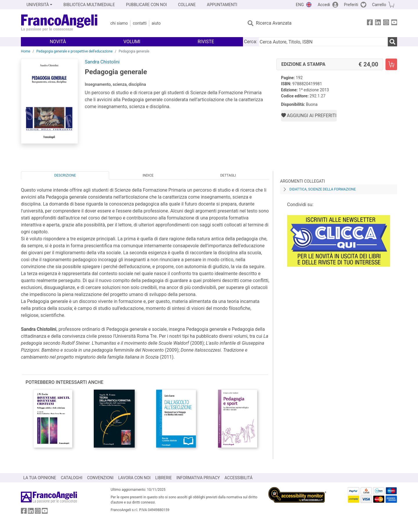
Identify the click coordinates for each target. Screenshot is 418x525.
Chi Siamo (119, 23)
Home (25, 51)
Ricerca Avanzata (274, 23)
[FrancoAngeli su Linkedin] (378, 23)
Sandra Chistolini (102, 62)
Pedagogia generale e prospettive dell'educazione (74, 51)
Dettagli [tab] (228, 175)
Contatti (140, 23)
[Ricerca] (392, 41)
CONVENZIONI (100, 477)
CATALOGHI (71, 477)
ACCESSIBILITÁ (239, 477)
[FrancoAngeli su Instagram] (386, 23)
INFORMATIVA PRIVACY (198, 477)
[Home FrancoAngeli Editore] (59, 23)
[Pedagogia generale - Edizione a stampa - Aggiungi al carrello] (391, 64)
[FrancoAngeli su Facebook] (370, 23)
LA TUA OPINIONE (39, 477)
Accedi (324, 4)
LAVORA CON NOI (134, 477)
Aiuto (156, 23)
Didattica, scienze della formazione (322, 189)
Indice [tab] (148, 175)
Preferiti (351, 4)
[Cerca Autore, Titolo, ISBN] (323, 41)
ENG (300, 4)
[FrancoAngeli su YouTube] (394, 23)
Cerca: (250, 41)
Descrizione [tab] (65, 175)
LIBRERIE (163, 477)
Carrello (379, 4)
